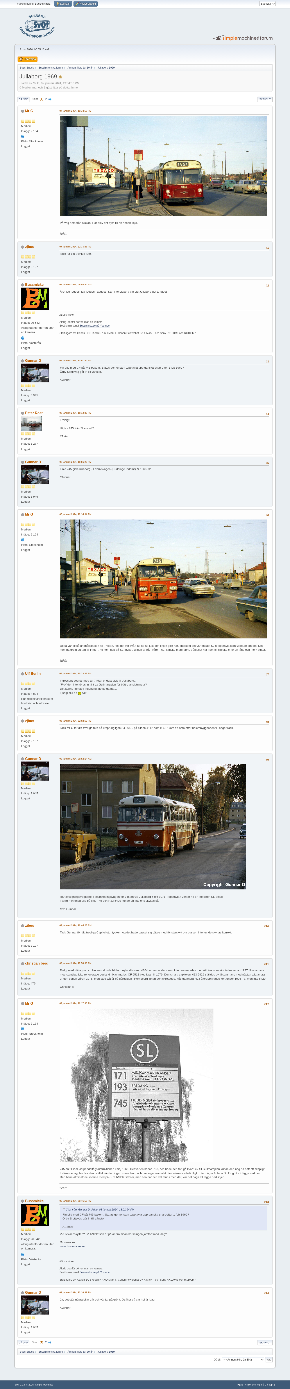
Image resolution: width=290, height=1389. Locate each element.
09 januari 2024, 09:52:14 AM (75, 758)
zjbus (29, 247)
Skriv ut (265, 99)
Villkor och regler (254, 1384)
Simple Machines (44, 1384)
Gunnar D (33, 360)
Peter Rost (34, 413)
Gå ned (23, 99)
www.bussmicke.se (72, 1246)
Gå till (217, 1359)
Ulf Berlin (33, 673)
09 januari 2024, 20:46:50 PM (75, 1201)
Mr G (29, 111)
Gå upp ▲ (270, 1384)
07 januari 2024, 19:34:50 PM (75, 111)
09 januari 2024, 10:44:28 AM (75, 925)
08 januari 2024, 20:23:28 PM (75, 673)
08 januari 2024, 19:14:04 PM (75, 514)
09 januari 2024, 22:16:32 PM (75, 1292)
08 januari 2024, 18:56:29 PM (75, 462)
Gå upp (23, 1342)
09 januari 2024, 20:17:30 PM (75, 1003)
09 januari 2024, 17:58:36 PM (75, 963)
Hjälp (240, 1384)
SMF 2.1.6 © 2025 (24, 1384)
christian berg (36, 963)
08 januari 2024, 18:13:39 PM (75, 413)
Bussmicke (34, 284)
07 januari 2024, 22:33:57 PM (75, 246)
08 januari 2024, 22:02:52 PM (75, 720)
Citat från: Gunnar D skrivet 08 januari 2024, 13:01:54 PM (100, 1209)
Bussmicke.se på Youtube (94, 325)
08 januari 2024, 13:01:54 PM (75, 360)
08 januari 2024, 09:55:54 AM (75, 284)
